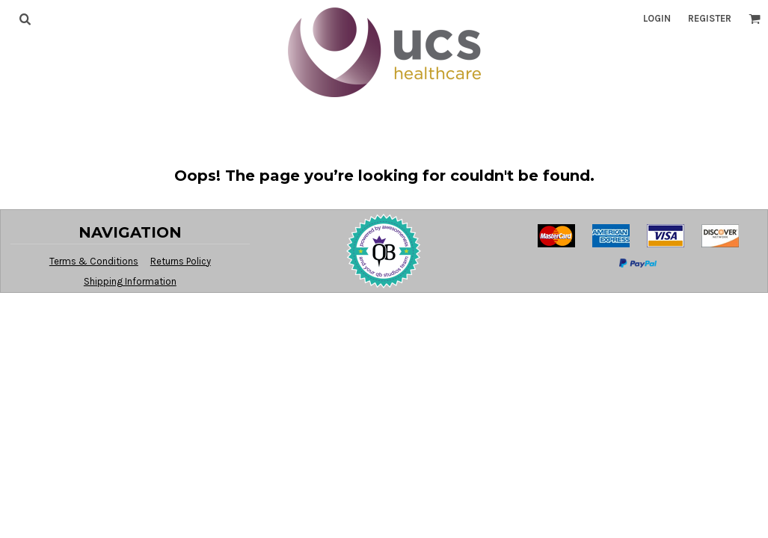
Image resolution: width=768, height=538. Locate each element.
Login (657, 18)
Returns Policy (180, 261)
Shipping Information (130, 281)
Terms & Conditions (93, 261)
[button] (25, 19)
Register (709, 18)
